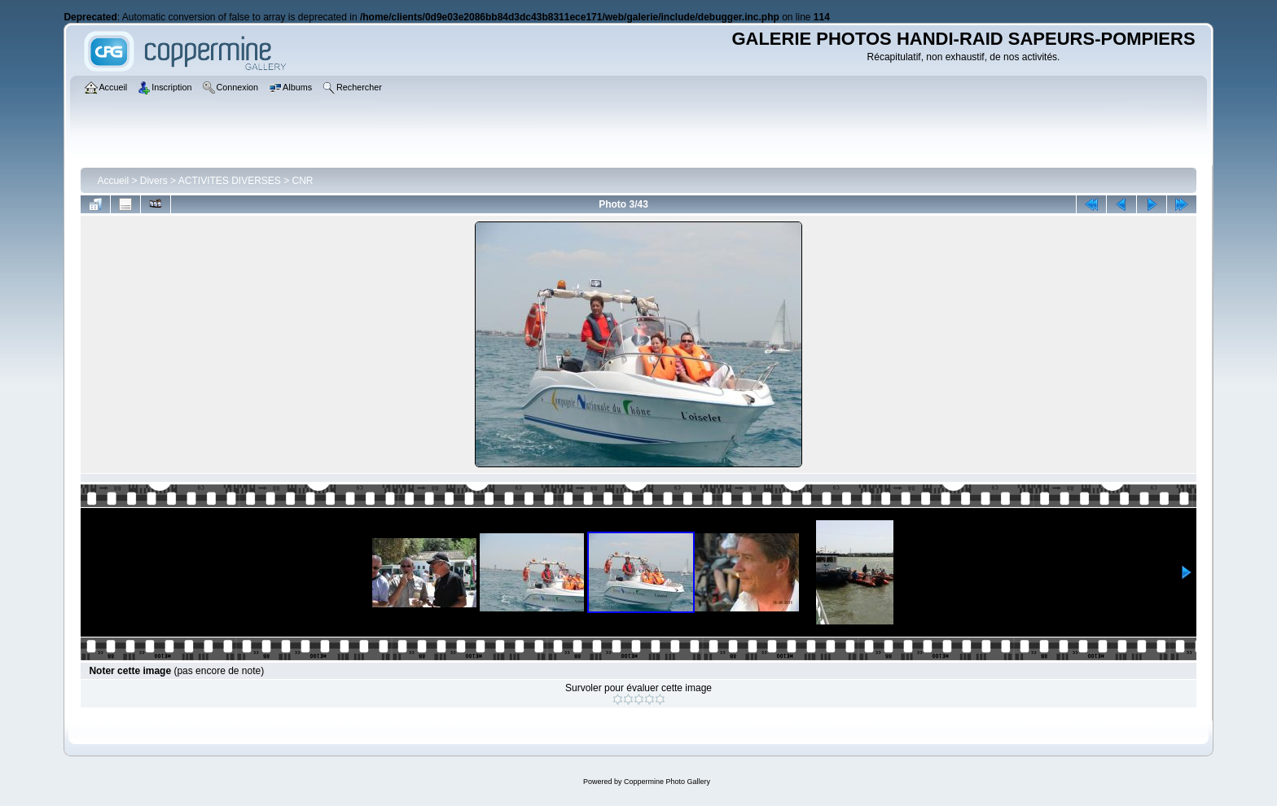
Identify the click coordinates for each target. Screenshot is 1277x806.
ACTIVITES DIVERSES (229, 180)
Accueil (113, 180)
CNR (303, 180)
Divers (154, 180)
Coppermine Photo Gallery (667, 782)
